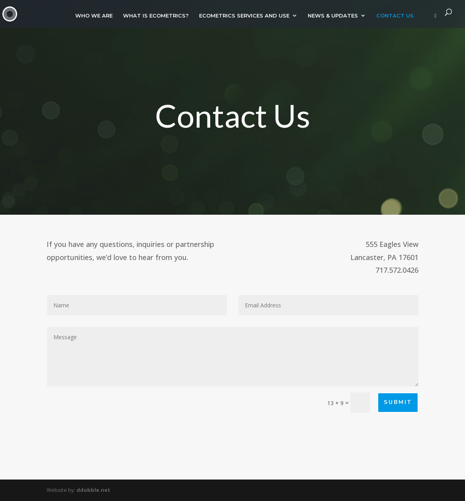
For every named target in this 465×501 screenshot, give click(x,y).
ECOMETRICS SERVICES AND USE (244, 16)
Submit (398, 402)
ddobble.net (93, 489)
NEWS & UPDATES (333, 16)
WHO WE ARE (94, 16)
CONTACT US (395, 16)
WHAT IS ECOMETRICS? (156, 16)
